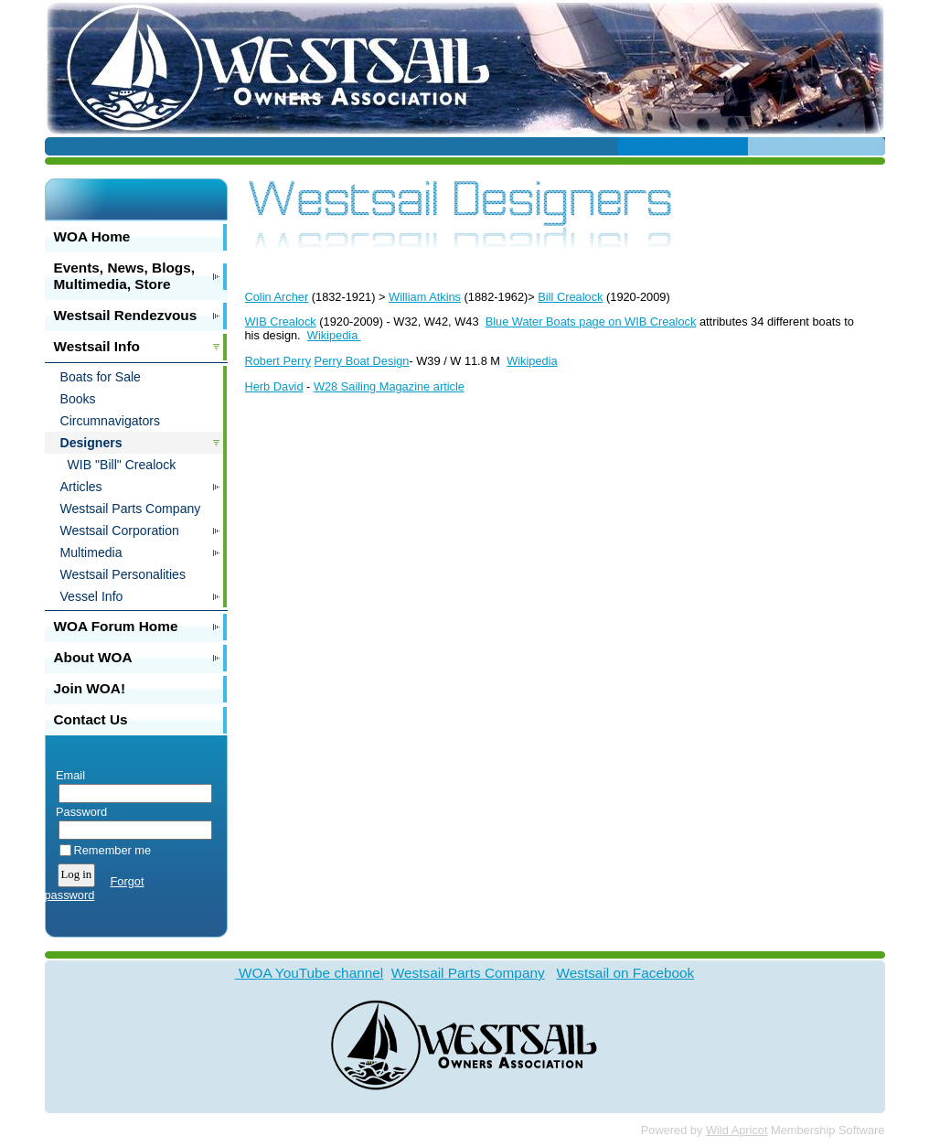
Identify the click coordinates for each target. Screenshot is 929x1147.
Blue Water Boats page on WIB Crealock (591, 321)
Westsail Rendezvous (126, 315)
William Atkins (425, 297)
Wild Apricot (737, 1130)
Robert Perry (278, 361)
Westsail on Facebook (625, 973)
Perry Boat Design (362, 361)
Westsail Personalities (123, 574)
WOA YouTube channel (309, 973)
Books (78, 398)
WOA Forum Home (116, 626)
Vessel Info (91, 596)
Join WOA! (90, 688)
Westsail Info (97, 346)
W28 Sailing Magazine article (389, 386)
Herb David (274, 386)
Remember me (113, 850)
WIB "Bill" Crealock (122, 464)
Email (67, 775)
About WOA (93, 657)
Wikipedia (334, 335)
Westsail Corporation (119, 530)
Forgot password (94, 888)
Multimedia (91, 552)
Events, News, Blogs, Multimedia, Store (125, 276)
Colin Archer (277, 297)
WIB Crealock (280, 321)
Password (78, 812)
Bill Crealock (570, 297)
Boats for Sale (100, 377)
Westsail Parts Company (130, 508)
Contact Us (91, 719)
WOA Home (92, 236)
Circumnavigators (110, 420)
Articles (81, 486)
